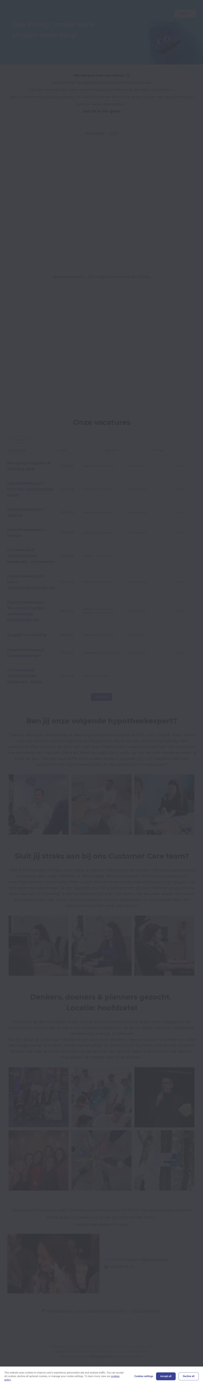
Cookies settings (143, 1376)
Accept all (165, 1376)
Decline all (188, 1376)
